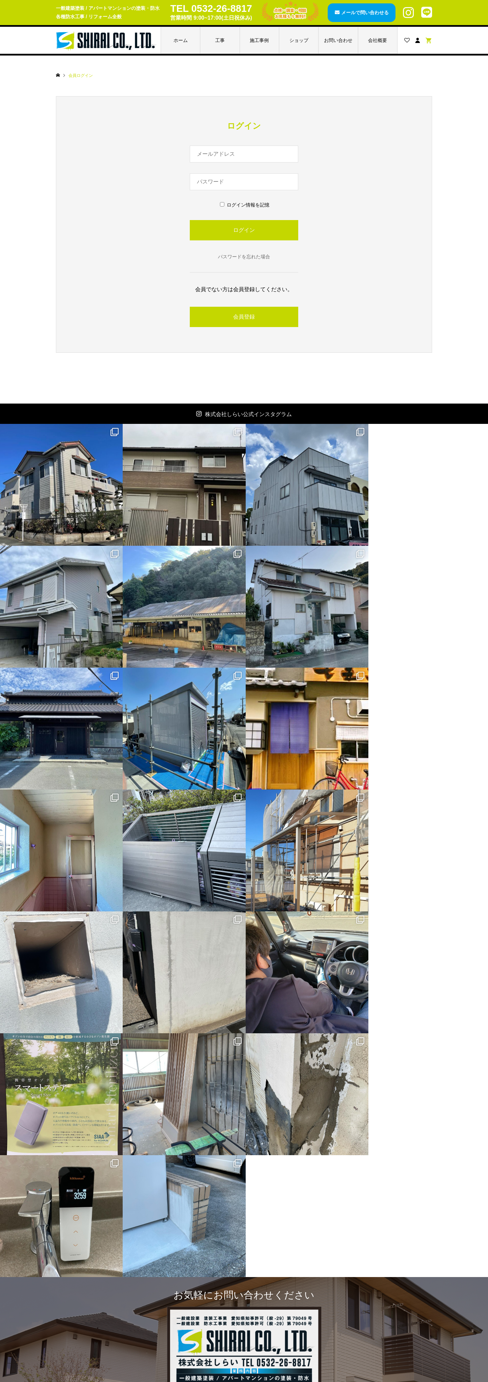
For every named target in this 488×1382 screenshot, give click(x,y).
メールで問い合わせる (365, 12)
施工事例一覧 (84, 1276)
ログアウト (270, 1299)
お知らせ (79, 1299)
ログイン (268, 1288)
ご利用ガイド (366, 1288)
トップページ (84, 1253)
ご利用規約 (364, 1299)
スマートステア (181, 1288)
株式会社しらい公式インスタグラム (248, 414)
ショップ (298, 40)
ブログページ (84, 1288)
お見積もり (364, 1276)
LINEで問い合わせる (284, 1179)
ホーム (181, 40)
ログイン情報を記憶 (244, 205)
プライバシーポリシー (376, 1322)
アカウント (270, 1265)
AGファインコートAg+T (190, 1265)
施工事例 (259, 40)
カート (266, 1276)
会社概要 (377, 40)
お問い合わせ (338, 40)
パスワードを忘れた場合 (244, 256)
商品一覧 (174, 1253)
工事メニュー (84, 1265)
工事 (220, 40)
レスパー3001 (179, 1276)
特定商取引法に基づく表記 (380, 1310)
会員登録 (244, 317)
